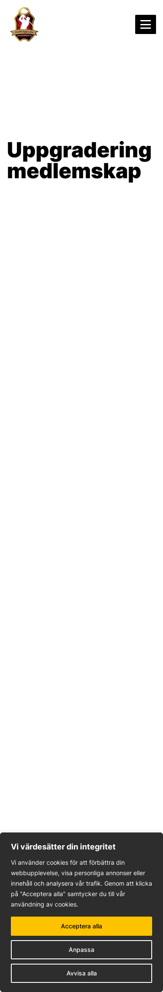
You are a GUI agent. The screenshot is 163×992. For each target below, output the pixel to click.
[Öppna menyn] (145, 24)
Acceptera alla (81, 926)
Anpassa (81, 949)
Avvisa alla (82, 973)
